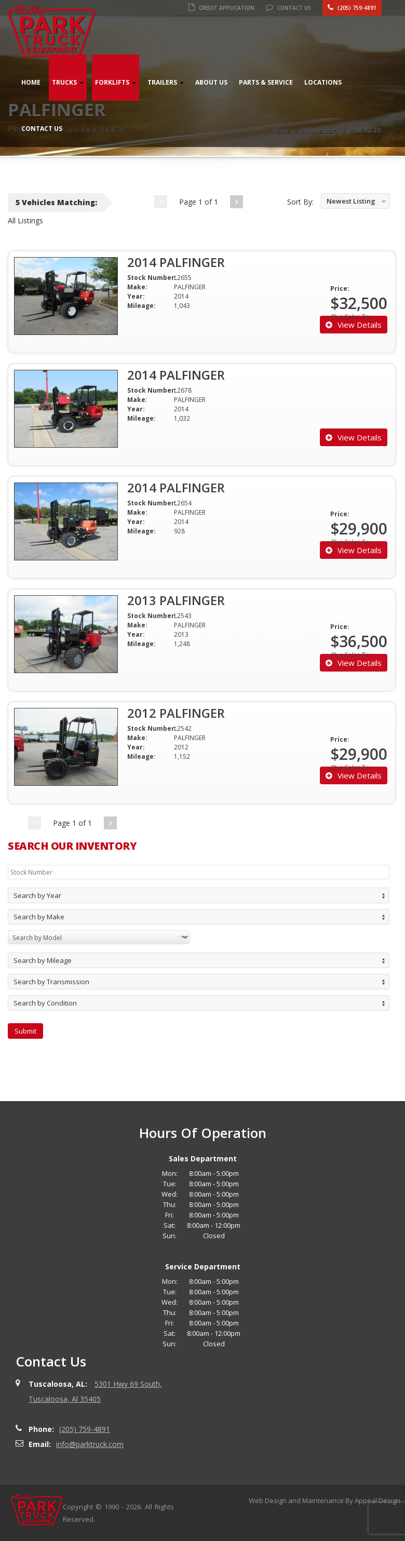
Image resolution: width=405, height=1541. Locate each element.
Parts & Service (266, 82)
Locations (323, 82)
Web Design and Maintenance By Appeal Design (324, 1500)
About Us (211, 82)
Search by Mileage (43, 960)
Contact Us (288, 7)
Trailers (165, 82)
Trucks (68, 82)
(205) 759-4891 (352, 7)
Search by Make (39, 916)
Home (30, 82)
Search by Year (37, 895)
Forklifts (115, 82)
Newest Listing (351, 201)
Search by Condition (45, 1003)
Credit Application (221, 7)
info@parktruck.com (90, 1444)
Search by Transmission (51, 981)
